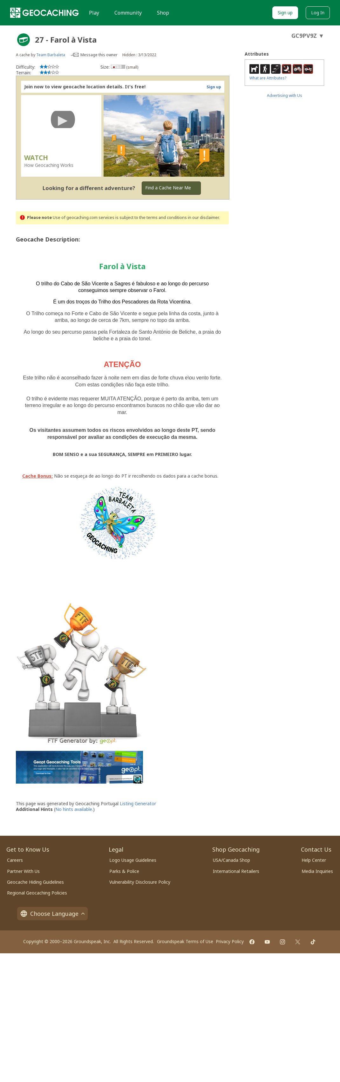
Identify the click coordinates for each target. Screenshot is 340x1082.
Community (128, 12)
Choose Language (52, 913)
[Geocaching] (44, 12)
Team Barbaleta (50, 55)
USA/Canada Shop (231, 860)
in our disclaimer (203, 217)
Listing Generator (138, 803)
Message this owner (99, 55)
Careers (15, 860)
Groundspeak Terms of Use (185, 941)
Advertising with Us (284, 95)
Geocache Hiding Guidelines (35, 882)
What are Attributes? (267, 78)
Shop (163, 12)
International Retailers (236, 871)
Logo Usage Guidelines (132, 860)
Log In (317, 13)
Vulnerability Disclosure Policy (139, 882)
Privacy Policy (230, 941)
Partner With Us (23, 871)
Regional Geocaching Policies (37, 893)
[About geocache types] (23, 39)
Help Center (314, 860)
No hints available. (74, 809)
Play (94, 12)
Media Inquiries (317, 871)
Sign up (285, 13)
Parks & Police (124, 871)
